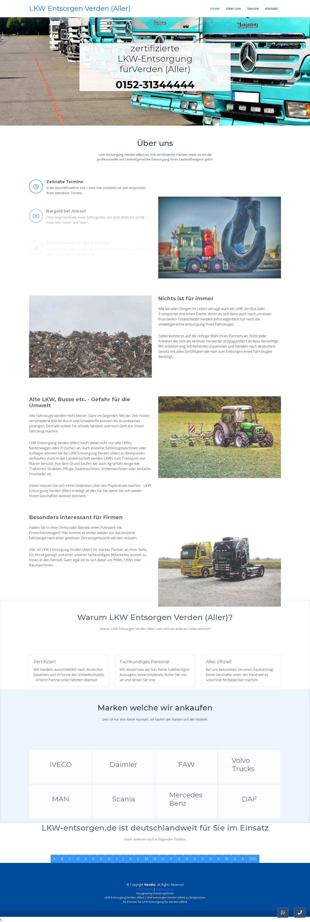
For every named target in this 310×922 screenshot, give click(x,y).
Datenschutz (165, 889)
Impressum (144, 889)
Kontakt (271, 9)
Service (253, 9)
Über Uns (233, 9)
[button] (300, 912)
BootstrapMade (163, 893)
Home (215, 9)
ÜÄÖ (253, 858)
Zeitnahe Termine (64, 196)
